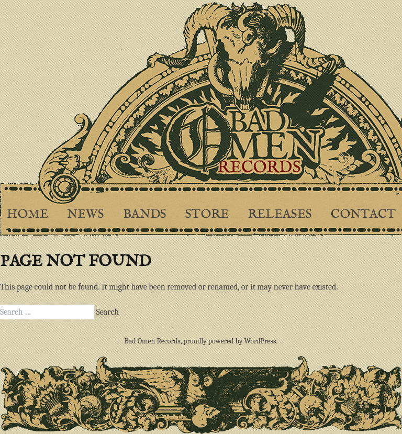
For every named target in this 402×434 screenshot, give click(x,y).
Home (27, 214)
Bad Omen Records (153, 341)
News (85, 214)
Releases (280, 214)
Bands (144, 214)
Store (207, 214)
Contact (363, 214)
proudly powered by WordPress (229, 341)
